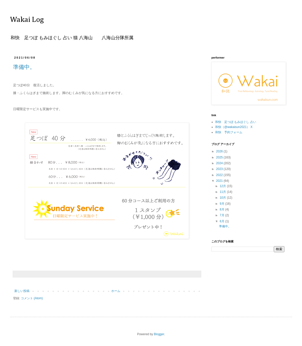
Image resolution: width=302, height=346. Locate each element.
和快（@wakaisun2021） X (233, 127)
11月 (223, 192)
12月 (223, 186)
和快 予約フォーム (228, 132)
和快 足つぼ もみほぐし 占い (235, 122)
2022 (220, 175)
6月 (222, 221)
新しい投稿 (21, 291)
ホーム (115, 291)
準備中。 (24, 67)
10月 (223, 197)
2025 (220, 157)
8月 (222, 209)
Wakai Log (27, 20)
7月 (222, 215)
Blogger (159, 334)
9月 (222, 203)
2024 (220, 163)
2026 (220, 151)
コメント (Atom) (32, 298)
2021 (220, 181)
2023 (220, 169)
